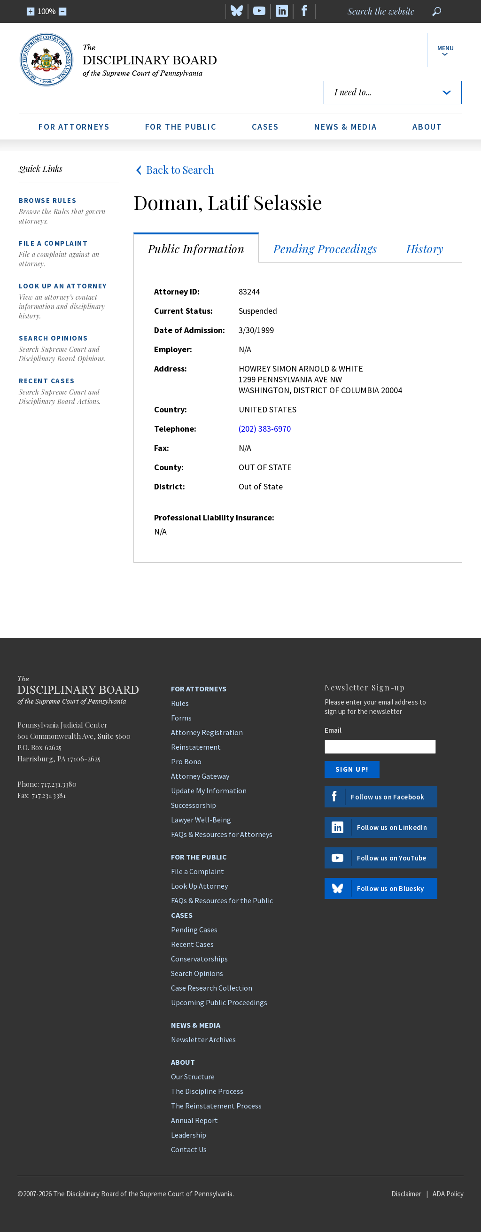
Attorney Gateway (200, 776)
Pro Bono (186, 761)
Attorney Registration (207, 732)
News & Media (345, 126)
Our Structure (193, 1076)
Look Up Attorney (199, 886)
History (425, 248)
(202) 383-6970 (265, 428)
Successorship (193, 805)
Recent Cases (192, 944)
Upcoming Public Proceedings (219, 1002)
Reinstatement (196, 747)
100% (47, 11)
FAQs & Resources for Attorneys (221, 834)
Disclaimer (406, 1193)
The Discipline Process (207, 1091)
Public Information (196, 248)
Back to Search (173, 170)
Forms (181, 717)
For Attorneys (74, 126)
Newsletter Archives (203, 1039)
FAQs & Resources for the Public (222, 900)
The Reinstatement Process (216, 1105)
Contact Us (189, 1149)
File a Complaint (197, 871)
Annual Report (194, 1120)
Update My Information (209, 790)
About (427, 126)
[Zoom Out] (63, 11)
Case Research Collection (211, 988)
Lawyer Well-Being (201, 819)
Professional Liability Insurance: (214, 517)
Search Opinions (197, 973)
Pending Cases (194, 929)
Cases (265, 126)
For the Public (181, 126)
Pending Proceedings (325, 248)
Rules (180, 703)
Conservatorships (199, 958)
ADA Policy (448, 1193)
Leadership (188, 1135)
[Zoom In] (31, 11)
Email (333, 730)
